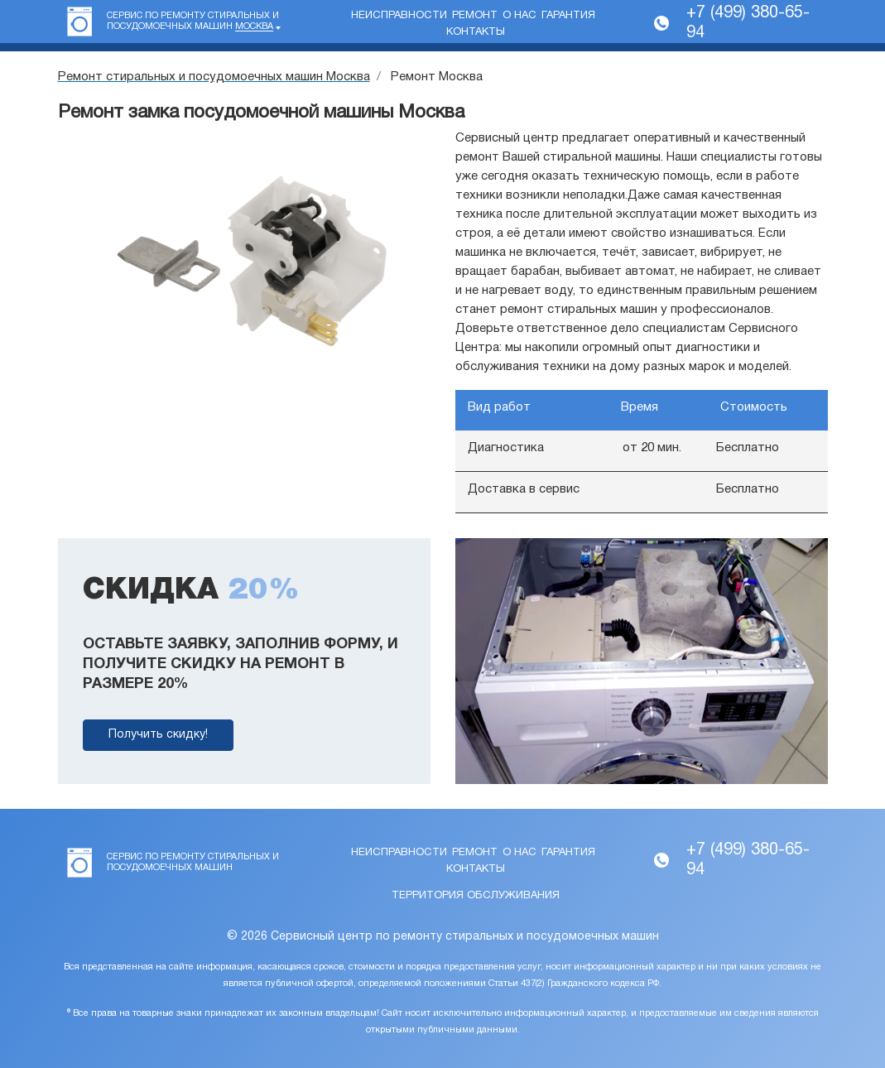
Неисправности (399, 16)
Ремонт (475, 16)
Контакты (475, 32)
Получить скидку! (158, 734)
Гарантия (568, 16)
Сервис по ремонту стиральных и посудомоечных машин (193, 21)
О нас (519, 16)
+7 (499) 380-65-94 (748, 23)
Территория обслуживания (476, 896)
